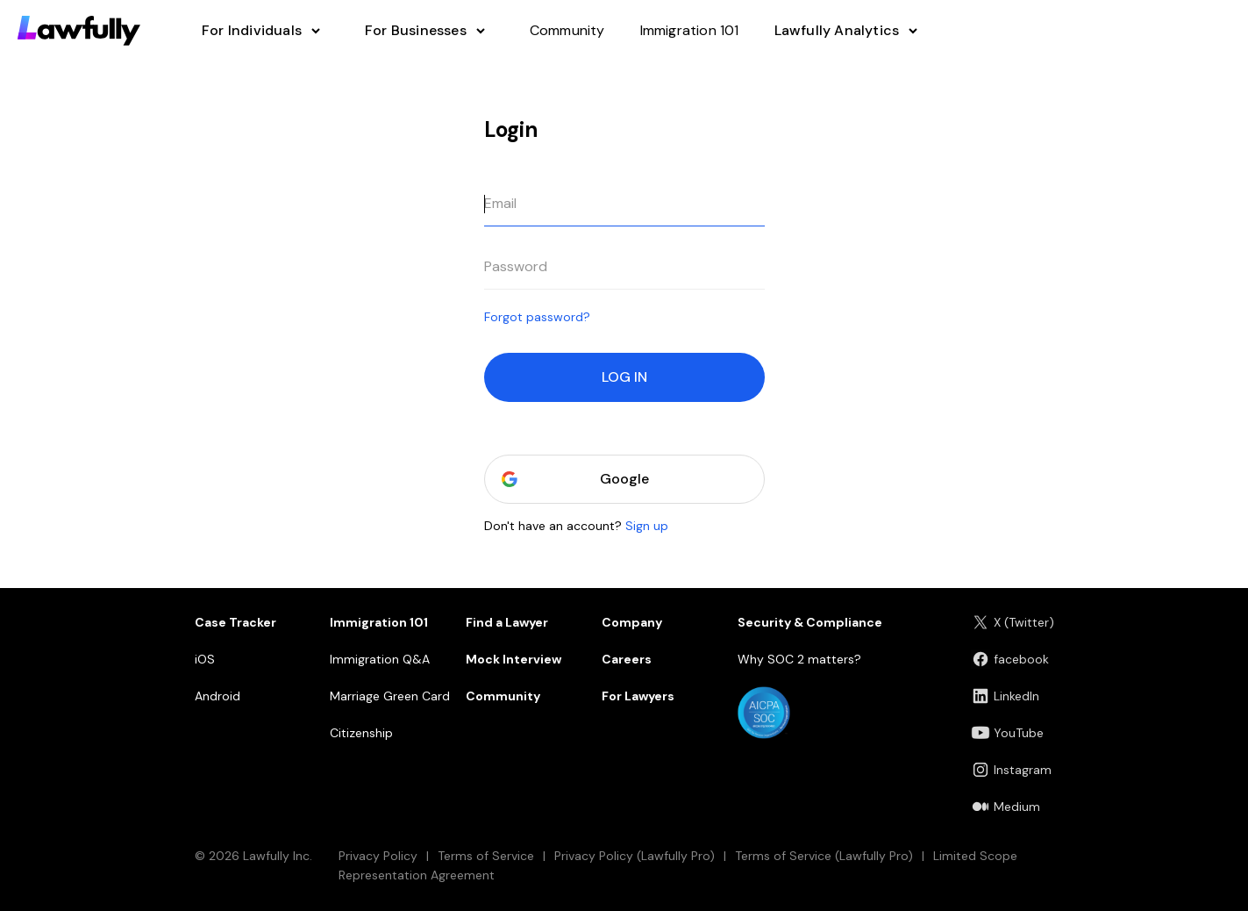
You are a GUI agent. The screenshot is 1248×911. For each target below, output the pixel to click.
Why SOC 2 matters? (799, 659)
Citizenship (361, 733)
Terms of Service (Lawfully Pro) (824, 856)
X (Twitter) (1012, 622)
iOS (205, 659)
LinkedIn (1005, 696)
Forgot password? (537, 317)
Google (624, 479)
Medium (1005, 806)
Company (632, 622)
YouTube (1007, 732)
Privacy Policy (378, 856)
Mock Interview (513, 659)
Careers (627, 659)
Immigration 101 (379, 622)
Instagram (1011, 769)
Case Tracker (235, 622)
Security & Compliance (810, 622)
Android (217, 696)
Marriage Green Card (390, 696)
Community (503, 696)
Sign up (646, 526)
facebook (1010, 659)
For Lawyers (638, 696)
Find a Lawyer (507, 622)
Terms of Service (486, 856)
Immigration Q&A (380, 659)
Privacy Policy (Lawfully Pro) (634, 856)
